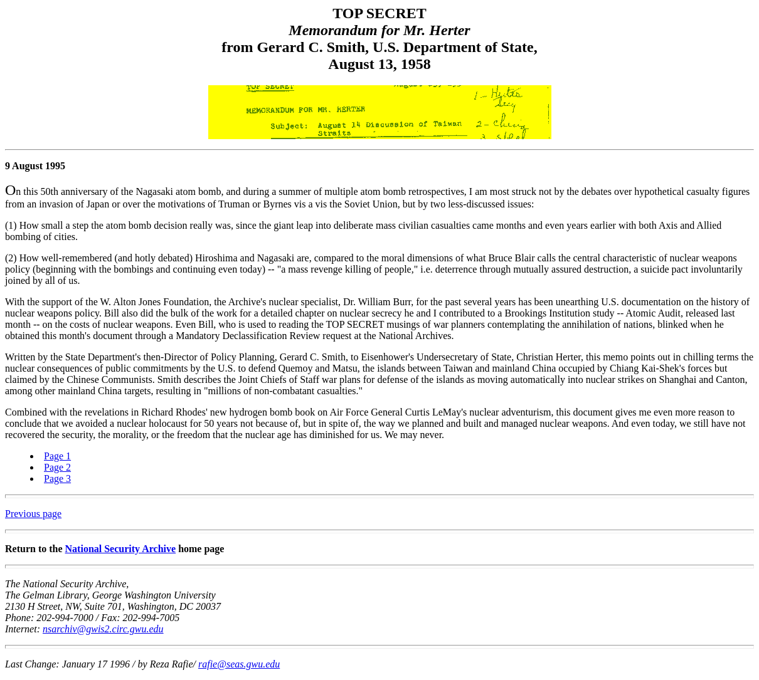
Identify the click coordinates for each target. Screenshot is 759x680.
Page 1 (57, 456)
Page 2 (57, 467)
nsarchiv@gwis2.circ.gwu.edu (103, 629)
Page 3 (57, 478)
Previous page (33, 513)
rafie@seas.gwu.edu (239, 664)
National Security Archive (120, 548)
